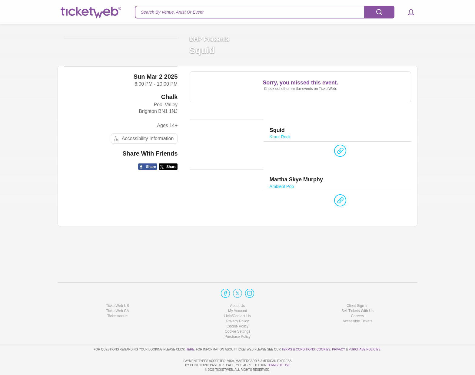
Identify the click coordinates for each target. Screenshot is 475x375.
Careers (357, 299)
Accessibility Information (143, 186)
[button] (408, 12)
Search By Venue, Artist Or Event (172, 12)
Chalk (169, 144)
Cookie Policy (238, 309)
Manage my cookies (237, 314)
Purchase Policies (364, 332)
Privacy (338, 332)
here (190, 332)
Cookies (324, 332)
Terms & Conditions (298, 332)
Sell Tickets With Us (357, 293)
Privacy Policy (237, 304)
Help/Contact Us (237, 299)
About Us (237, 288)
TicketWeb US (117, 288)
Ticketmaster (117, 299)
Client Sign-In (357, 288)
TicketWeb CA (117, 293)
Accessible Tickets (357, 304)
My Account (237, 293)
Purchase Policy (237, 319)
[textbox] (264, 12)
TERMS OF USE (278, 365)
